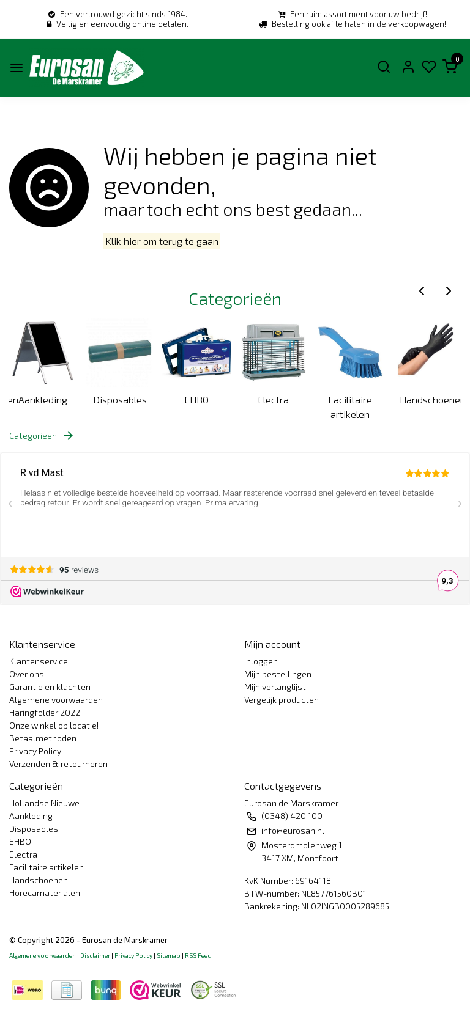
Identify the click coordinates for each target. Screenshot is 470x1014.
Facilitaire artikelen (350, 407)
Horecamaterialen (44, 892)
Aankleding (42, 399)
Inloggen (261, 661)
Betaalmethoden (42, 738)
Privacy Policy (35, 751)
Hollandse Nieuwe (44, 803)
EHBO (196, 399)
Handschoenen (430, 399)
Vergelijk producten (281, 699)
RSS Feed (198, 955)
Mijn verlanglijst (275, 687)
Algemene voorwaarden (56, 699)
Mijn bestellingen (277, 674)
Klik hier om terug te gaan (161, 242)
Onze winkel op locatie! (54, 725)
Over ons (26, 674)
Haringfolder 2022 (44, 712)
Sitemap (169, 955)
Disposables (120, 399)
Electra (273, 399)
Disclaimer (95, 955)
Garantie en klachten (50, 687)
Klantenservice (38, 661)
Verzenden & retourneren (58, 764)
